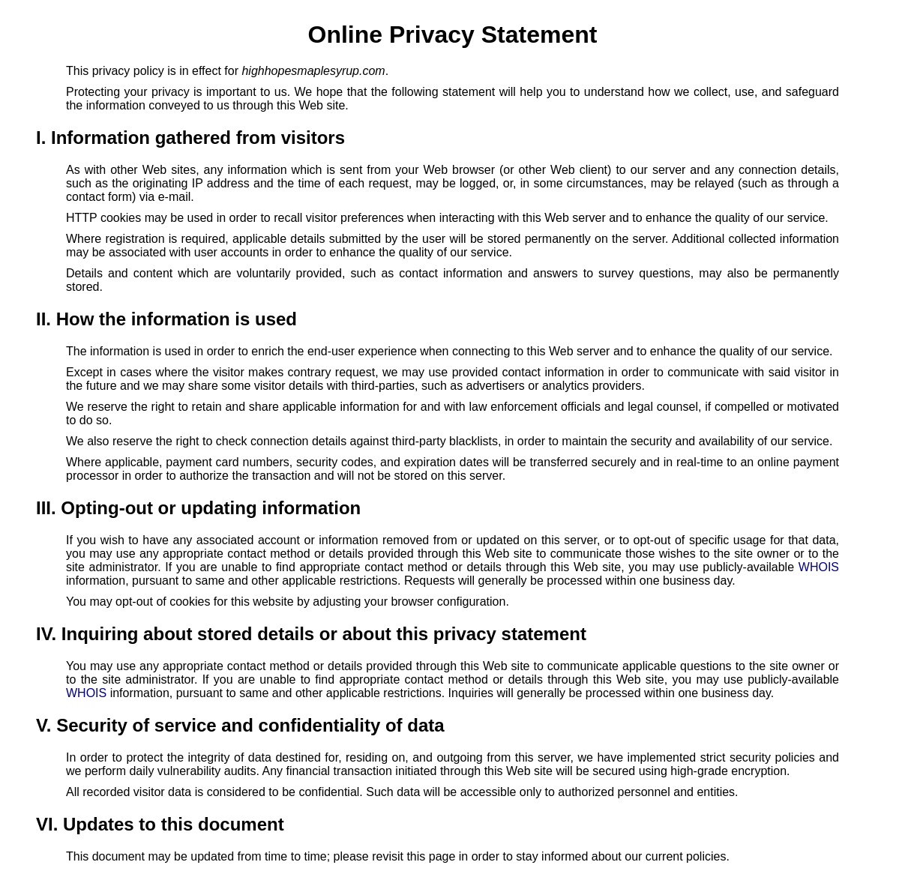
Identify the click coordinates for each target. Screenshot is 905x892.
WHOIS (819, 567)
